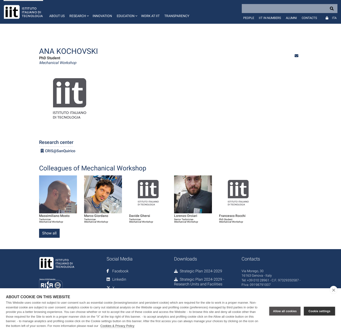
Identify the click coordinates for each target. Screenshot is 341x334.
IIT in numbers (270, 18)
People (248, 18)
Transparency (176, 16)
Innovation (102, 16)
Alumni (291, 18)
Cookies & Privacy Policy (117, 326)
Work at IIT (150, 16)
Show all (49, 233)
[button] (78, 12)
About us (57, 16)
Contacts (309, 18)
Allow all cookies (285, 311)
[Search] (289, 8)
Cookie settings (319, 311)
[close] (333, 290)
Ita (334, 18)
